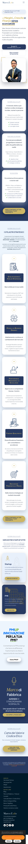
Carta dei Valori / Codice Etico (12, 798)
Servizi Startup (12, 578)
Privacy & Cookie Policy (10, 805)
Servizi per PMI (7, 782)
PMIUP (5, 785)
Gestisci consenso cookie (11, 808)
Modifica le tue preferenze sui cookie (16, 765)
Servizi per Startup (9, 780)
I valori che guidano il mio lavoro (14, 749)
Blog (5, 791)
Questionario (7, 787)
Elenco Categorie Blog (10, 801)
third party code (17, 832)
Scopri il (14, 46)
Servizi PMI (10, 610)
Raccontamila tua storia (14, 53)
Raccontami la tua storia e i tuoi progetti (13, 211)
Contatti (6, 796)
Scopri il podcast (14, 715)
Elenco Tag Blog (8, 803)
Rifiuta (9, 841)
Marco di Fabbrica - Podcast (11, 794)
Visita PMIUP (14, 659)
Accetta (17, 841)
